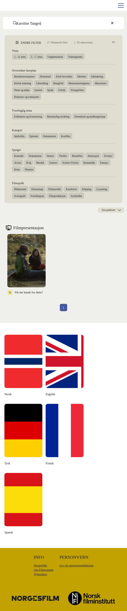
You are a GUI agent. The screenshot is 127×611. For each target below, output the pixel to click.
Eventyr (108, 156)
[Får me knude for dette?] (26, 264)
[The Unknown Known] (23, 366)
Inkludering (97, 76)
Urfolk (61, 90)
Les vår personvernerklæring (76, 565)
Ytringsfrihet (77, 90)
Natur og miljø (21, 90)
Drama (50, 156)
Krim (17, 169)
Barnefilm (77, 156)
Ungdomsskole (55, 57)
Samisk (38, 90)
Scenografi (19, 196)
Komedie (19, 156)
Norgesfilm (40, 565)
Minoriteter (101, 83)
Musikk (40, 162)
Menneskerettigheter (79, 83)
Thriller (63, 156)
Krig (28, 162)
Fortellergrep (37, 196)
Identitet (81, 76)
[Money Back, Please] (23, 504)
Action (17, 162)
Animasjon (93, 156)
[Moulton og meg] (23, 435)
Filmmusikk (54, 189)
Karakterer (71, 189)
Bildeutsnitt (20, 189)
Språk (50, 90)
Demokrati (45, 76)
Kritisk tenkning (22, 83)
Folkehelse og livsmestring (28, 116)
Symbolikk (76, 196)
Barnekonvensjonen (24, 76)
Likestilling (42, 83)
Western (29, 169)
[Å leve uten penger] (65, 435)
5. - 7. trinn (37, 57)
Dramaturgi (37, 189)
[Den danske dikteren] (65, 366)
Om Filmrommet (44, 569)
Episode (34, 136)
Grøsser (53, 162)
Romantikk (89, 162)
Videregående (75, 57)
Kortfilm (65, 136)
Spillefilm (19, 136)
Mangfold (58, 83)
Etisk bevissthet (64, 76)
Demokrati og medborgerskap (90, 116)
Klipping (86, 189)
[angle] (105, 42)
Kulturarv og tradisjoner (26, 97)
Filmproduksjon (57, 196)
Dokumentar (49, 136)
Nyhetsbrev (40, 574)
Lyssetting (101, 189)
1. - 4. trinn (20, 57)
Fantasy (104, 162)
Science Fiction (70, 162)
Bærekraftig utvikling (58, 116)
